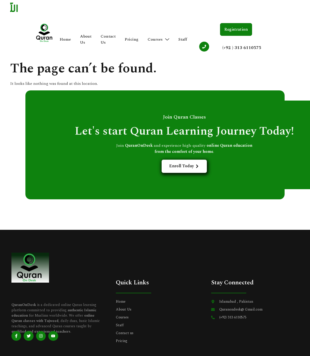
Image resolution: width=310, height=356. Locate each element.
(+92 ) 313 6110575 (241, 47)
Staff (183, 40)
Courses (158, 40)
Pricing (132, 40)
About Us (86, 40)
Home (65, 40)
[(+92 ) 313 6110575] (204, 46)
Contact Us (108, 40)
